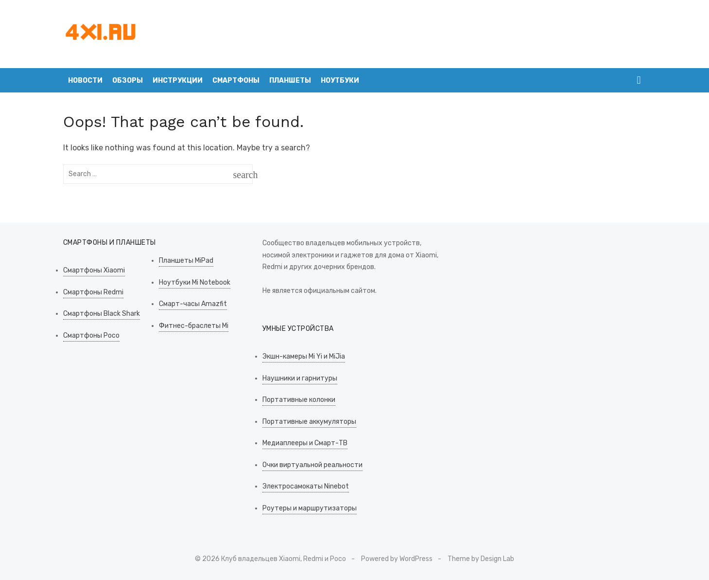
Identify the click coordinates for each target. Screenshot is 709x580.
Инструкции (178, 80)
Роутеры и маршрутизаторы (309, 508)
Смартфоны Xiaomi (94, 270)
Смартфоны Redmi (93, 292)
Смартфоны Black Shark (101, 313)
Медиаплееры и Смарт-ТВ (304, 443)
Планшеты (290, 80)
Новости (85, 80)
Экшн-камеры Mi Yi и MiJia (303, 356)
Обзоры (127, 80)
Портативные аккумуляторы (309, 421)
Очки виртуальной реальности (312, 465)
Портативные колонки (298, 400)
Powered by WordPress (396, 559)
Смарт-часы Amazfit (193, 304)
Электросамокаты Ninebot (305, 486)
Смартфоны (235, 80)
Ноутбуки (340, 80)
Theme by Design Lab (481, 559)
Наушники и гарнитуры (299, 378)
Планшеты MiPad (186, 260)
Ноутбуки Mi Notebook (194, 282)
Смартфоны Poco (91, 335)
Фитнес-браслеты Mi (193, 326)
